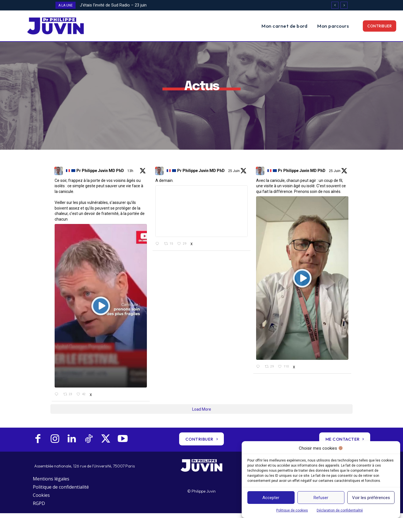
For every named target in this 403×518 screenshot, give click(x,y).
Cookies (41, 500)
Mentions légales (51, 484)
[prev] (334, 5)
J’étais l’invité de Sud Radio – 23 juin (113, 5)
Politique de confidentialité (61, 492)
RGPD (39, 508)
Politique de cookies (292, 510)
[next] (344, 5)
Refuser (321, 497)
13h (130, 176)
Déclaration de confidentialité (340, 510)
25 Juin (234, 176)
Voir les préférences (371, 497)
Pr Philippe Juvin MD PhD (95, 175)
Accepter (270, 497)
